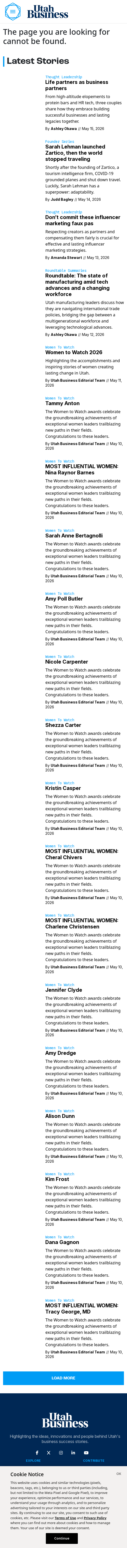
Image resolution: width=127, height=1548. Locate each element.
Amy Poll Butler (64, 599)
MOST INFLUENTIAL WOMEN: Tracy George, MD (81, 1308)
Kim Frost (57, 1179)
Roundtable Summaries (65, 270)
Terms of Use (65, 1518)
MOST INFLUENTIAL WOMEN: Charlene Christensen (81, 923)
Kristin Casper (63, 788)
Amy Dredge (60, 1053)
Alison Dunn (60, 1116)
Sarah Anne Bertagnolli (74, 536)
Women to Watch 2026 (73, 352)
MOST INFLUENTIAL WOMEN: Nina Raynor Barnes (81, 469)
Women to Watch (59, 347)
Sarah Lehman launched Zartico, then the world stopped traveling (75, 153)
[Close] (118, 1474)
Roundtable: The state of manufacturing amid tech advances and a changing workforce (77, 285)
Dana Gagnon (62, 1242)
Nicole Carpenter (66, 662)
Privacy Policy (95, 1518)
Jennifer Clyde (63, 990)
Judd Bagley (62, 199)
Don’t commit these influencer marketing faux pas (82, 220)
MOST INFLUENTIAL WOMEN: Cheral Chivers (81, 854)
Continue (61, 1538)
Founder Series (59, 142)
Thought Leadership (63, 77)
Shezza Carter (63, 725)
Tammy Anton (62, 403)
